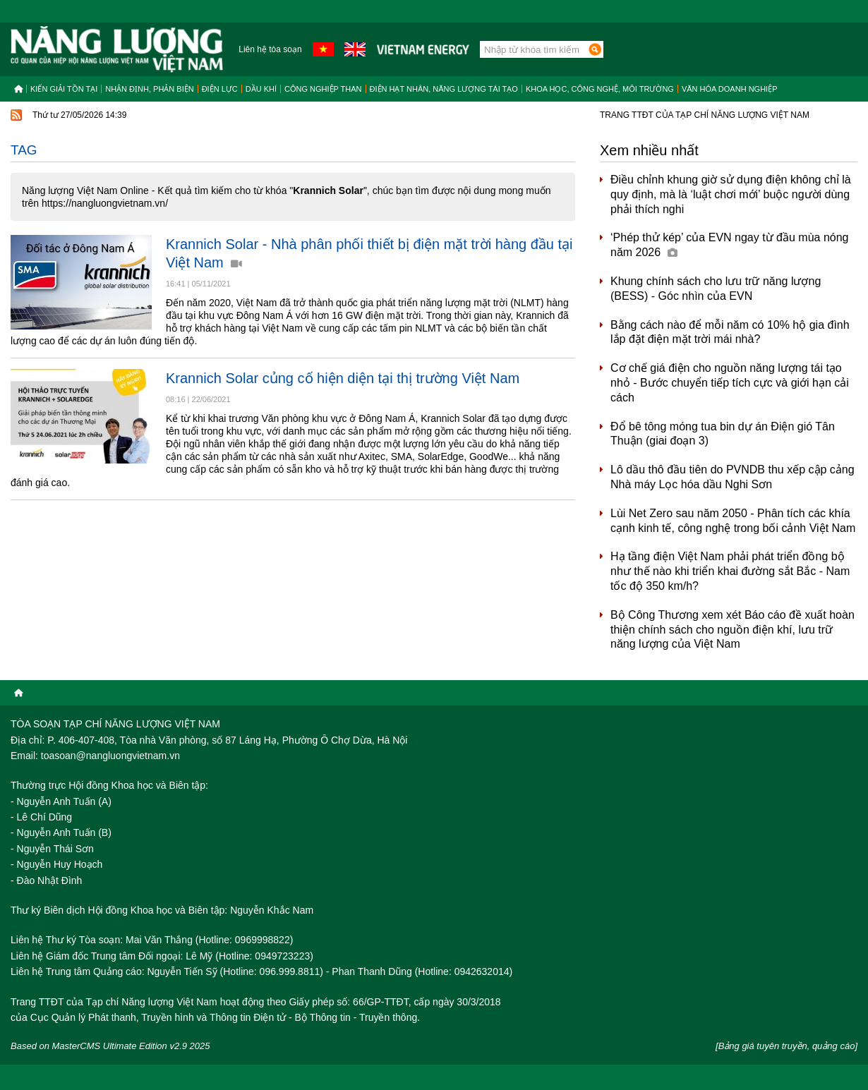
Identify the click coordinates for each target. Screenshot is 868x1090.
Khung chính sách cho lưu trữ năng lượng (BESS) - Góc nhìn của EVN (715, 288)
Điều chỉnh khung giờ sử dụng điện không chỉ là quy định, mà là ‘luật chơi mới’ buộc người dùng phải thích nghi (730, 194)
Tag (24, 150)
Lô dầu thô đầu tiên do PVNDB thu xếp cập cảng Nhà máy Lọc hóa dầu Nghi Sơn (732, 477)
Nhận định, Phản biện (149, 89)
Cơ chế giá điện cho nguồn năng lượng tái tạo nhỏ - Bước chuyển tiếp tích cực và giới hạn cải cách (729, 383)
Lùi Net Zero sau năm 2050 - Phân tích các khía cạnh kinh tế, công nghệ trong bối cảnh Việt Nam (732, 520)
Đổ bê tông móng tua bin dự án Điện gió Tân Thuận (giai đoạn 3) (722, 433)
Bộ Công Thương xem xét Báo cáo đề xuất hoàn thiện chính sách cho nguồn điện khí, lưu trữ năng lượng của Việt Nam (732, 629)
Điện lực (220, 89)
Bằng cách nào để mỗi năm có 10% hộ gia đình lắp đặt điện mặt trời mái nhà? (730, 332)
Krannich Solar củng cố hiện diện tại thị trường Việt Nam (342, 378)
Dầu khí (261, 89)
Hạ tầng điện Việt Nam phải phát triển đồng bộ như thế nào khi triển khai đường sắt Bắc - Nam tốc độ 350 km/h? (730, 571)
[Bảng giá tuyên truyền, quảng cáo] (786, 1046)
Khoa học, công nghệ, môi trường (600, 89)
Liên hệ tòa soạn (270, 49)
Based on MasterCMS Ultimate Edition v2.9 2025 (110, 1046)
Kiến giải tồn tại (63, 89)
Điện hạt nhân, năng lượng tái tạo (444, 89)
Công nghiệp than (323, 89)
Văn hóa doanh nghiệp (730, 89)
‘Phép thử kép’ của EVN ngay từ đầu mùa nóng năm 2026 (729, 244)
